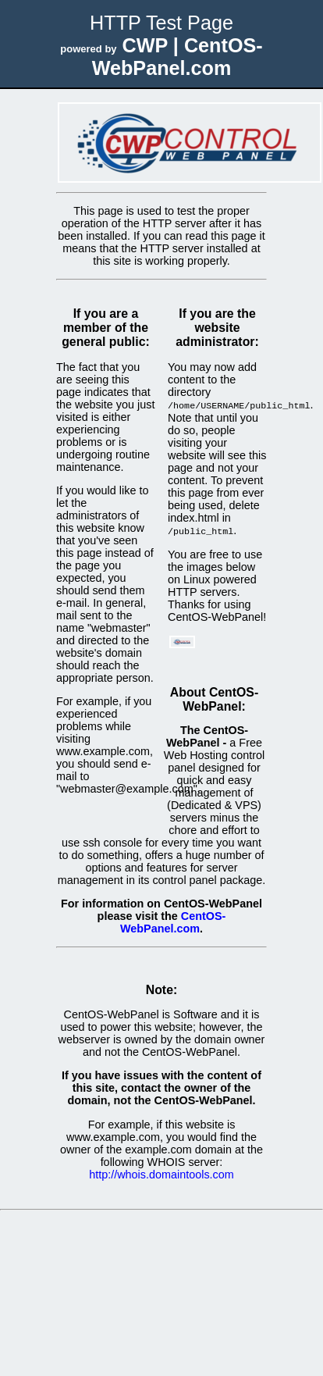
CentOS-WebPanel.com (172, 920)
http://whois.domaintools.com (161, 1173)
